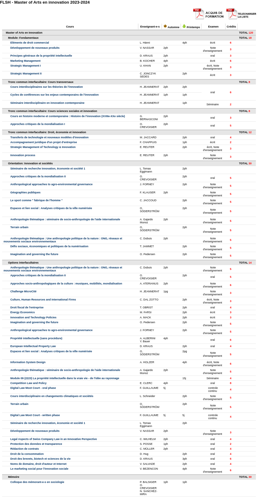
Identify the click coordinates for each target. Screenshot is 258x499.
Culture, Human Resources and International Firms (43, 299)
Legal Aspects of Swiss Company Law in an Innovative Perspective (53, 439)
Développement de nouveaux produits (34, 47)
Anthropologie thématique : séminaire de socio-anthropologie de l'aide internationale (65, 219)
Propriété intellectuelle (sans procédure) (36, 338)
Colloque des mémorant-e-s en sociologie (37, 482)
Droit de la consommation (27, 453)
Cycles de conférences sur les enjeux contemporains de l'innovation (54, 94)
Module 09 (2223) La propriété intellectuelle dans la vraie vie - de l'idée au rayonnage (64, 378)
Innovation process (22, 155)
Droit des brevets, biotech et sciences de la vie (40, 458)
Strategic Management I (25, 65)
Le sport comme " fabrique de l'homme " (36, 200)
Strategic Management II (26, 73)
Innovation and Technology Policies (33, 317)
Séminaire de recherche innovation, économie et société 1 (47, 168)
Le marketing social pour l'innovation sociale (39, 468)
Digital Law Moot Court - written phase (35, 415)
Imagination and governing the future (34, 254)
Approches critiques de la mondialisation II (38, 176)
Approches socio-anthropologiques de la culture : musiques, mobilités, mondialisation (66, 283)
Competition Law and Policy (28, 383)
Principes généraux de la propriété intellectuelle (41, 55)
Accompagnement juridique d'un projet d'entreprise (43, 142)
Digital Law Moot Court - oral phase (33, 387)
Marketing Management (25, 60)
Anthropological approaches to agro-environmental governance (51, 184)
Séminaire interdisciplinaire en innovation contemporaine (47, 102)
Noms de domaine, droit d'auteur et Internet (38, 463)
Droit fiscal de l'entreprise (26, 307)
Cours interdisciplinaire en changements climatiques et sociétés (51, 396)
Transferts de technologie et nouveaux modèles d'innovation (49, 137)
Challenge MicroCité (23, 291)
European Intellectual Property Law (33, 346)
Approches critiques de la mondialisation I (37, 124)
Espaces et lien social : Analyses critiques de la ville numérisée (51, 208)
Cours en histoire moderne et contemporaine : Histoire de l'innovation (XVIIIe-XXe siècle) (67, 116)
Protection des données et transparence (36, 443)
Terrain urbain (19, 227)
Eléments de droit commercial (29, 42)
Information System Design (28, 362)
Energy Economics (22, 312)
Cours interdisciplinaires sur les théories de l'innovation (46, 86)
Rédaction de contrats (24, 448)
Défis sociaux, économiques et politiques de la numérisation (49, 246)
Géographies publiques (25, 192)
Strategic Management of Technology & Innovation (42, 147)
